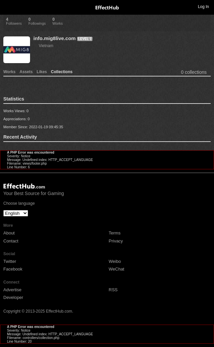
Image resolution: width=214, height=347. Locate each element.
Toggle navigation (8, 6)
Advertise (12, 289)
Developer (13, 297)
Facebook (12, 269)
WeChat (117, 269)
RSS (113, 289)
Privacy (116, 240)
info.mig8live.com (54, 38)
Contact (10, 240)
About (9, 232)
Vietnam (46, 45)
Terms (115, 232)
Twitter (9, 261)
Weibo (115, 261)
